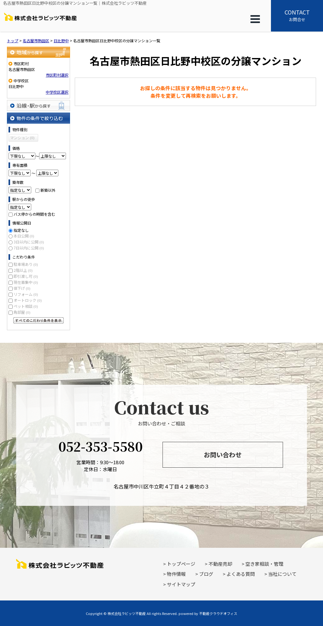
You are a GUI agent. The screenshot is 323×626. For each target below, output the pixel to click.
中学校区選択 (57, 92)
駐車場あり (26, 264)
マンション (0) (22, 138)
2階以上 (23, 270)
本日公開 (24, 235)
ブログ (206, 573)
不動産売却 (220, 563)
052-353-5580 (100, 446)
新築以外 (48, 190)
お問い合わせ (223, 454)
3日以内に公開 (29, 241)
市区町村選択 (57, 75)
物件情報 (176, 573)
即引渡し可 (26, 276)
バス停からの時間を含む (34, 214)
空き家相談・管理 (264, 563)
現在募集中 (26, 282)
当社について (282, 573)
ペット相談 (26, 306)
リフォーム (26, 294)
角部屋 (22, 312)
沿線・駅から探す (38, 105)
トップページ (181, 563)
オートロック (28, 300)
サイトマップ (181, 584)
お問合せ (297, 15)
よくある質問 (240, 573)
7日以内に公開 (29, 247)
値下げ (22, 288)
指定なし (21, 230)
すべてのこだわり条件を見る (38, 320)
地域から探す (38, 52)
